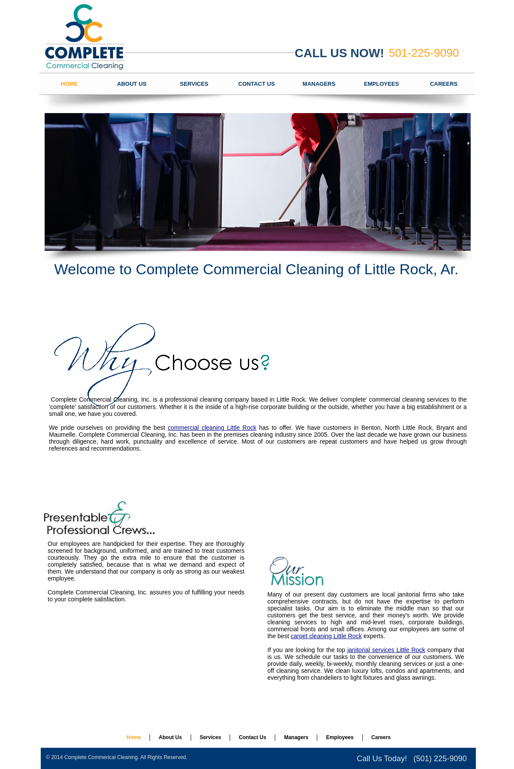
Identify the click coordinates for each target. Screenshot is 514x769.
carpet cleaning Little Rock (326, 636)
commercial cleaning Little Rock (212, 427)
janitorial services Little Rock (386, 649)
